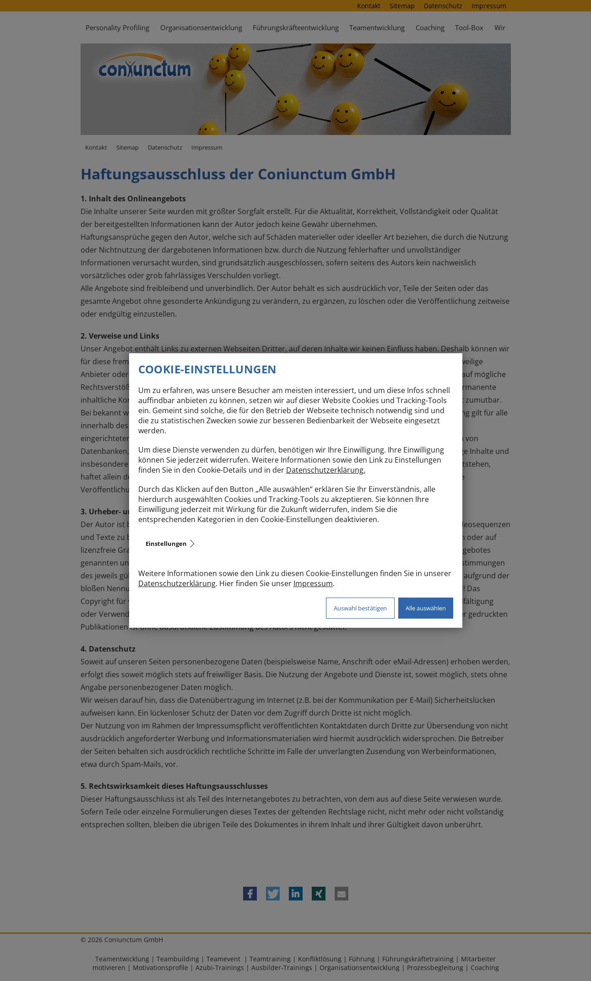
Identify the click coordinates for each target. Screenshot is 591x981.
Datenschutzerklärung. (325, 470)
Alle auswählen (426, 608)
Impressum (313, 583)
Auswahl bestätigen (360, 608)
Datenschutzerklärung (177, 583)
